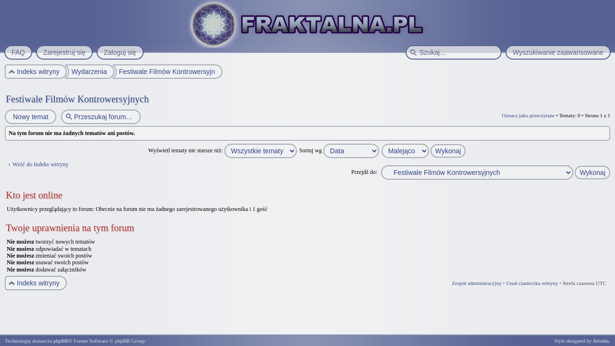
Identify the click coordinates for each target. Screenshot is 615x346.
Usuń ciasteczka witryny (532, 283)
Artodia (601, 341)
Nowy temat (30, 117)
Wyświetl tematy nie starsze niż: (222, 150)
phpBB (60, 341)
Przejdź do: (364, 172)
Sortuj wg (339, 150)
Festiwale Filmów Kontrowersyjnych (77, 99)
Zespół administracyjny (477, 283)
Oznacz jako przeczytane (528, 115)
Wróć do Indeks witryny (40, 164)
